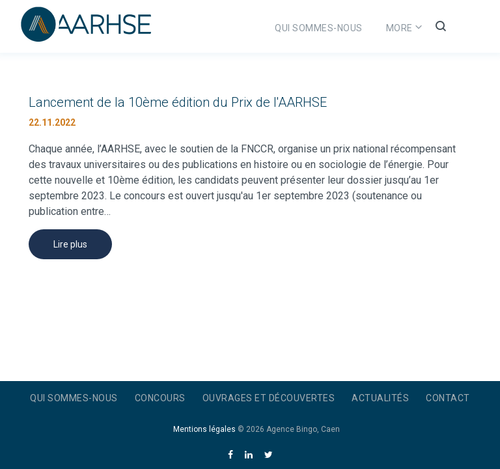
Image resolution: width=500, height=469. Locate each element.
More (432, 28)
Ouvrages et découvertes (268, 398)
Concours (360, 28)
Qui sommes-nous (268, 28)
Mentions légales (204, 429)
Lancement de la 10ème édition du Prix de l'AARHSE (178, 102)
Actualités (380, 398)
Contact (448, 398)
